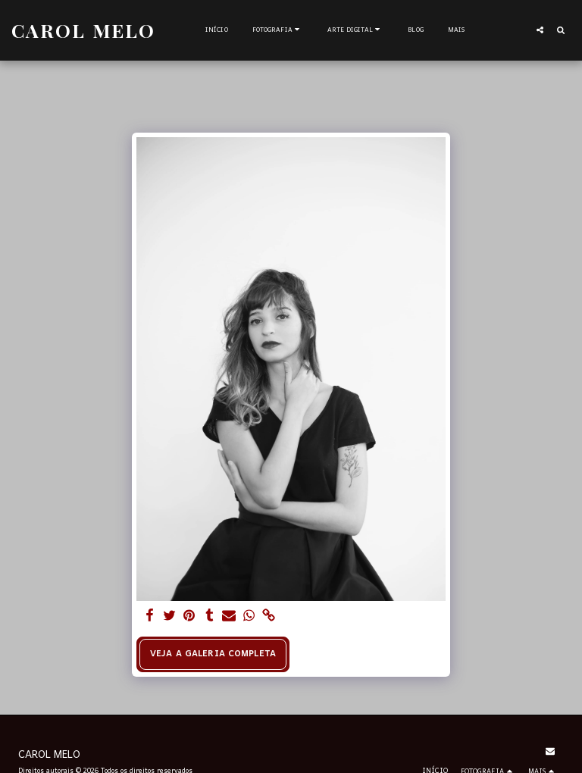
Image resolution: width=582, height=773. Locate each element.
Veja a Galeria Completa (213, 654)
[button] (277, 30)
